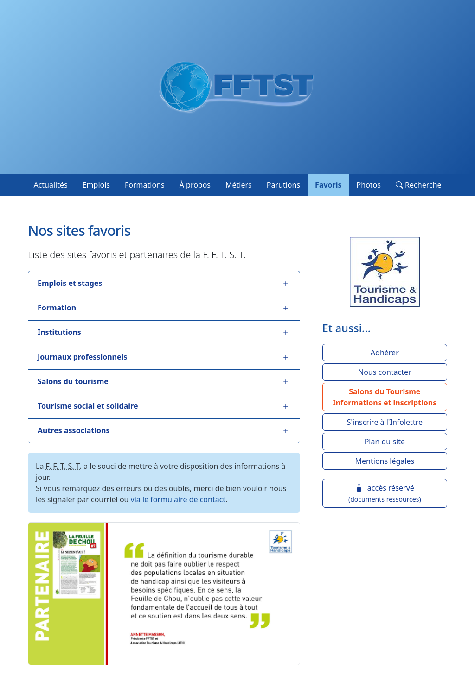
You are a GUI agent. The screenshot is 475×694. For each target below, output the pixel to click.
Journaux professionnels (82, 357)
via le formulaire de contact (178, 499)
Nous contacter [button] (384, 372)
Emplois (96, 185)
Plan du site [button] (385, 441)
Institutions (59, 332)
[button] (384, 397)
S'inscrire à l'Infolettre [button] (385, 422)
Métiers (238, 185)
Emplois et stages (70, 283)
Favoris (328, 185)
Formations (145, 185)
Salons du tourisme (73, 381)
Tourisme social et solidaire (88, 406)
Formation (57, 308)
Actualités (50, 185)
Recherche (419, 185)
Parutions (283, 185)
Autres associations (73, 430)
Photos (369, 185)
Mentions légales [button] (385, 461)
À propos (195, 185)
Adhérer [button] (385, 352)
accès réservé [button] (384, 493)
